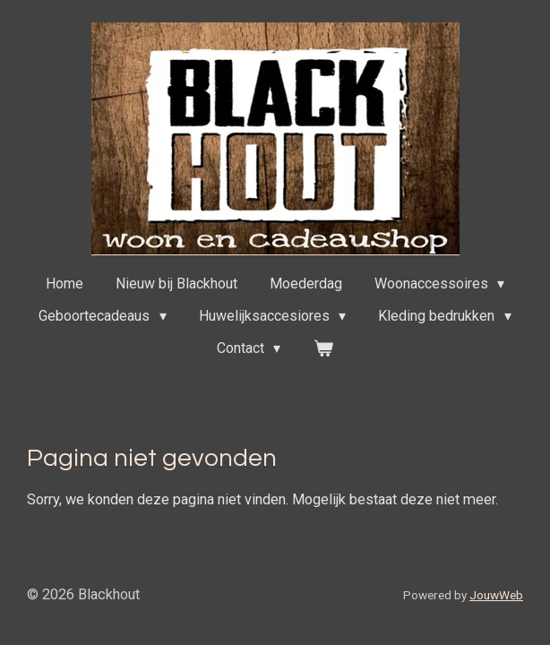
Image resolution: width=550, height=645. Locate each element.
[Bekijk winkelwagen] (323, 348)
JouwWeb (496, 595)
